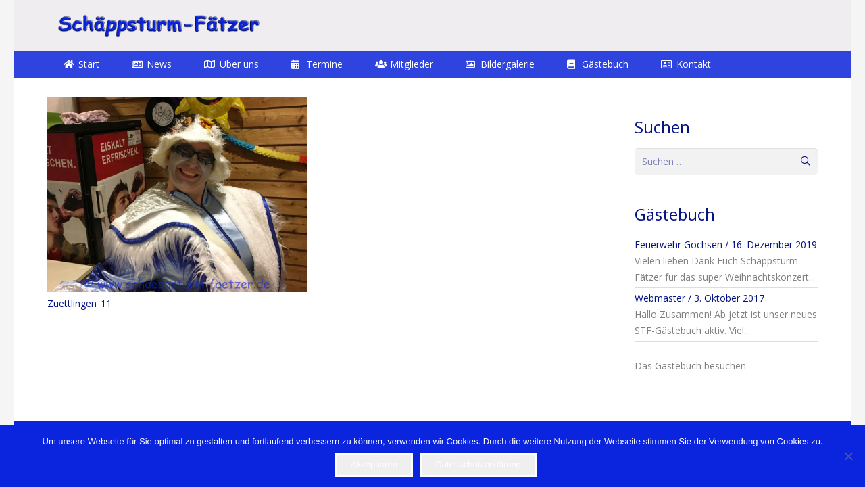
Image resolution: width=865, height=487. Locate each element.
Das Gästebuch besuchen (690, 365)
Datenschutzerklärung (477, 464)
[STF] (158, 25)
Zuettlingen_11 (79, 303)
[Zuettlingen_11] (177, 194)
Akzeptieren (374, 464)
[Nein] (848, 456)
